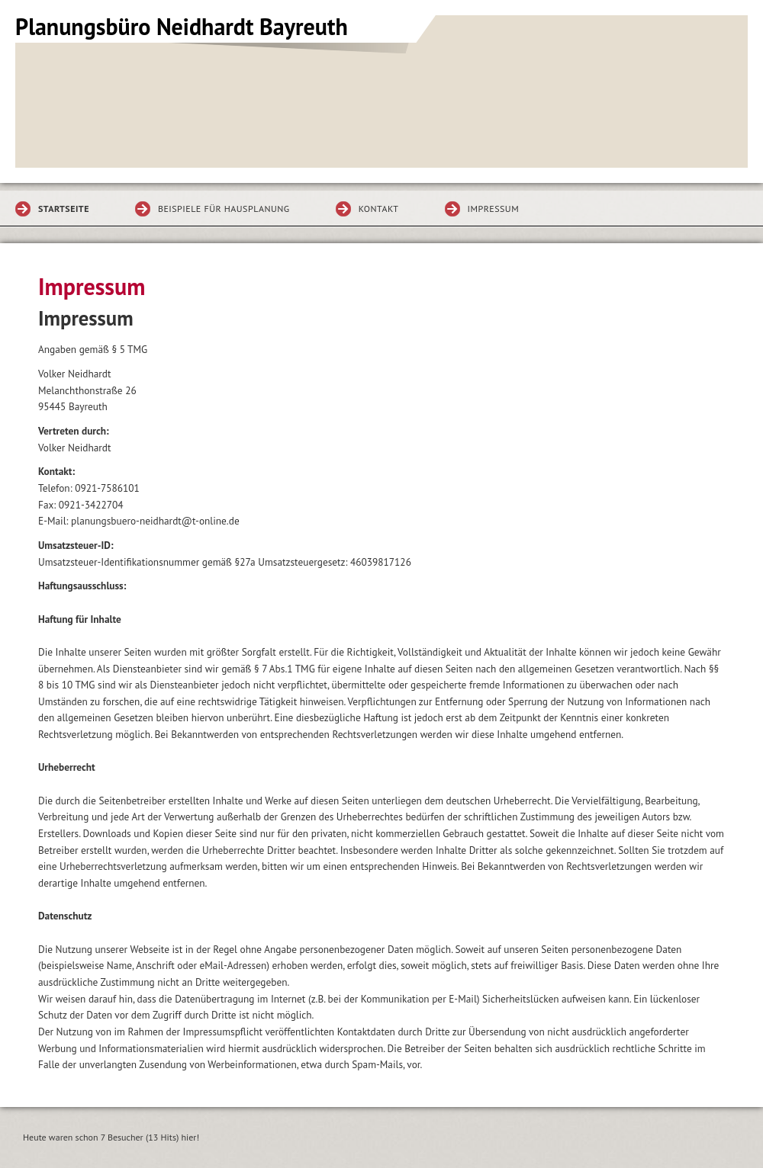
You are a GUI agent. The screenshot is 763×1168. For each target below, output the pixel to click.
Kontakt (379, 208)
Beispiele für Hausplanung (224, 208)
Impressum (494, 208)
